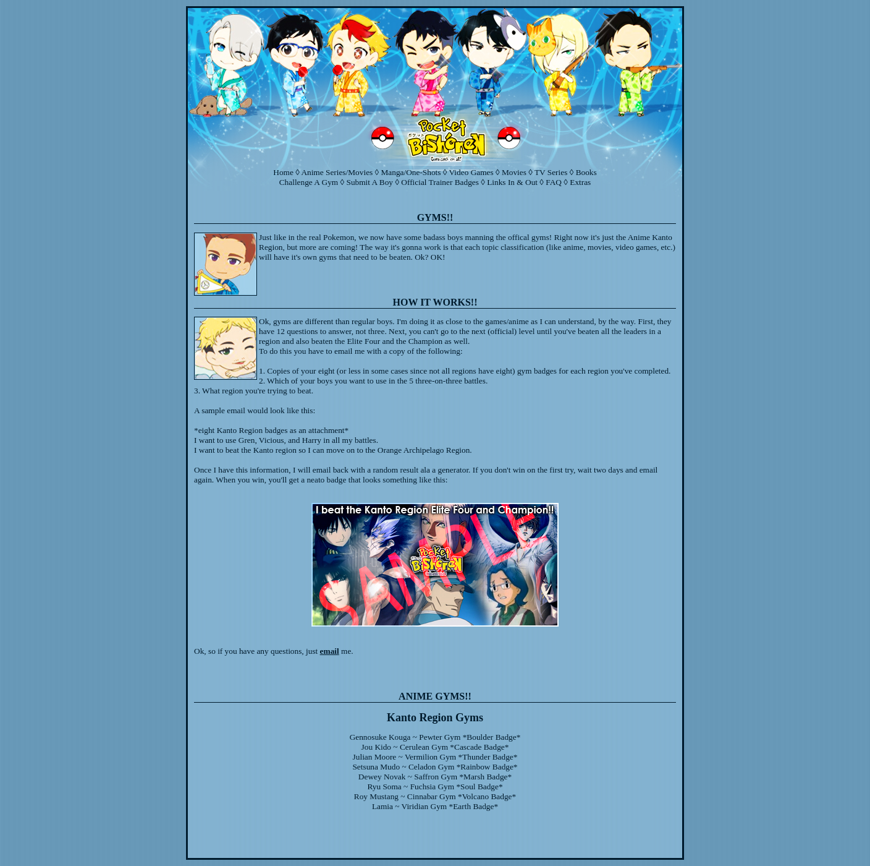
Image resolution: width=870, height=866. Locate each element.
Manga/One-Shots (411, 172)
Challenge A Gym (309, 182)
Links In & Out (512, 182)
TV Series (550, 172)
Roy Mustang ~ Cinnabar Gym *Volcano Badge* (435, 796)
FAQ (554, 182)
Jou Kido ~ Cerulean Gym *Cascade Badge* (435, 747)
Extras (580, 182)
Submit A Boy (369, 182)
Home (283, 172)
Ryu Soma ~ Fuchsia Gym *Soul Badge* (434, 786)
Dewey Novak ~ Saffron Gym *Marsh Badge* (435, 776)
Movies (514, 172)
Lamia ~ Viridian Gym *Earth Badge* (435, 806)
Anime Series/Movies (337, 172)
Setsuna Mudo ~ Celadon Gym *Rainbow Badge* (434, 766)
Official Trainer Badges (440, 182)
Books (586, 172)
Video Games (471, 172)
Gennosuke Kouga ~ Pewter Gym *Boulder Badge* (435, 737)
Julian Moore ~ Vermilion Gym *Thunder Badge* (435, 756)
